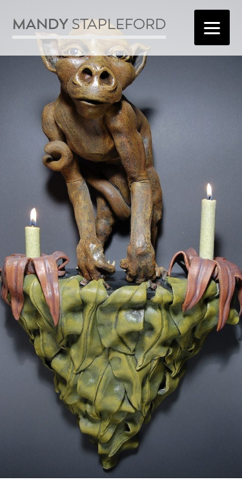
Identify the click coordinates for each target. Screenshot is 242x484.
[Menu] (212, 27)
